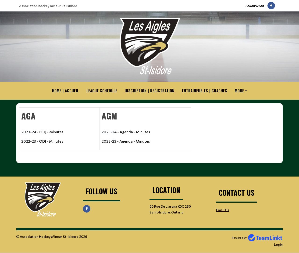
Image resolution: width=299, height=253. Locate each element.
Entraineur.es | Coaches (204, 91)
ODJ (42, 132)
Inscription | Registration (149, 91)
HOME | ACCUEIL (65, 91)
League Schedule (101, 91)
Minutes (56, 132)
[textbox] (105, 131)
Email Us (222, 210)
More (239, 91)
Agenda (126, 132)
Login (278, 244)
